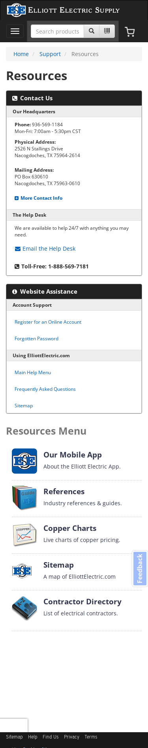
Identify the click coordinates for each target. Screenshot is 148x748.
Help (32, 737)
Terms (90, 737)
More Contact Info (38, 198)
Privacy (71, 737)
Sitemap (24, 405)
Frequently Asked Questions (45, 389)
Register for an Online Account (48, 322)
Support (50, 54)
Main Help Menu (33, 372)
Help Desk (45, 248)
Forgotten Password (36, 338)
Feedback (139, 568)
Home (21, 54)
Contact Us (32, 98)
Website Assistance (44, 291)
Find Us (51, 737)
